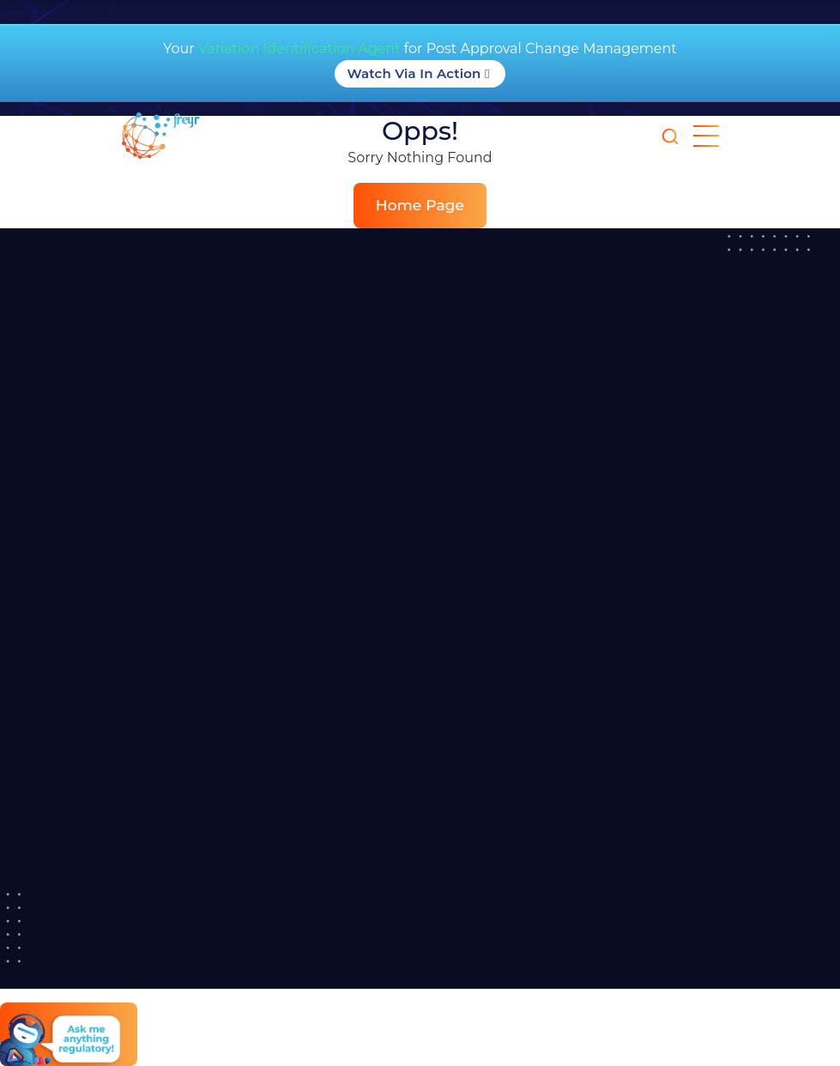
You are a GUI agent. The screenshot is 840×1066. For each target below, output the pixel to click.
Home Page (420, 205)
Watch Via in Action (420, 73)
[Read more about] (210, 135)
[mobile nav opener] (706, 136)
